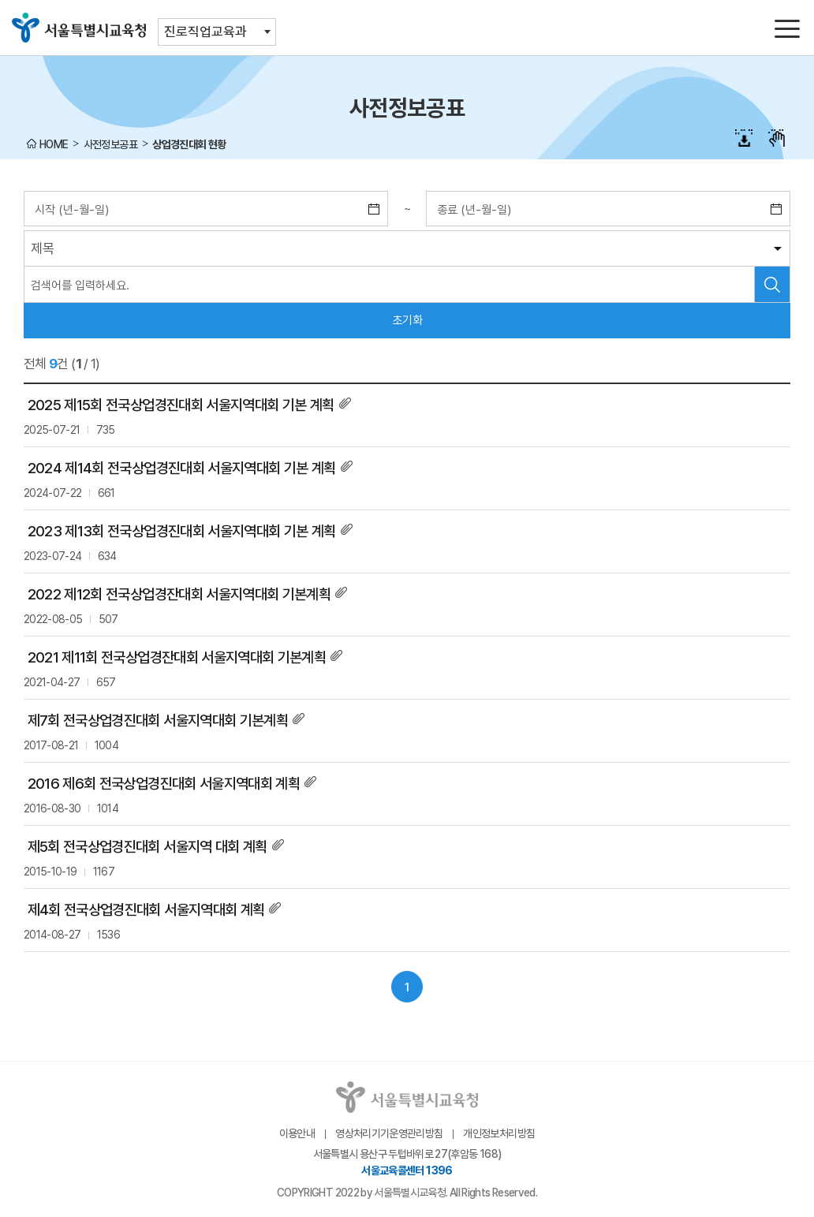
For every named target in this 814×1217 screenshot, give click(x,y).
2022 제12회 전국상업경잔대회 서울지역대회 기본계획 (179, 594)
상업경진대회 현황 (189, 144)
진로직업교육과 (205, 31)
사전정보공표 (110, 144)
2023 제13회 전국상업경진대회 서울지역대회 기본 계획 (182, 531)
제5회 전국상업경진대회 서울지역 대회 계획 (147, 847)
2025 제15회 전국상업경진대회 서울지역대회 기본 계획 (181, 405)
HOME (53, 144)
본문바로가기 (407, 0)
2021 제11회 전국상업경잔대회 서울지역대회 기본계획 (177, 657)
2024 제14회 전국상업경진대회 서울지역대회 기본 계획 (182, 468)
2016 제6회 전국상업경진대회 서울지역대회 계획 (164, 784)
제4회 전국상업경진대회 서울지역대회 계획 (146, 910)
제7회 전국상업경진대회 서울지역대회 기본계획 (158, 720)
